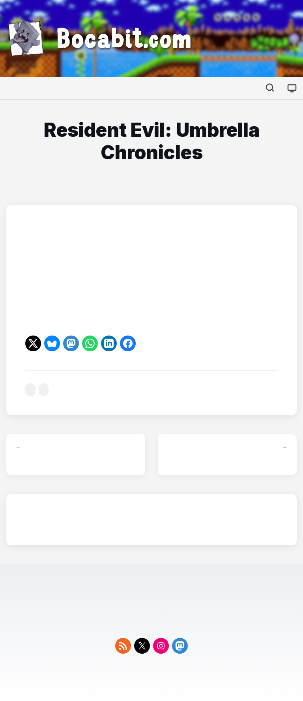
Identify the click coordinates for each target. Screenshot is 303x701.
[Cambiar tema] (292, 88)
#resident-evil (30, 389)
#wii (44, 389)
